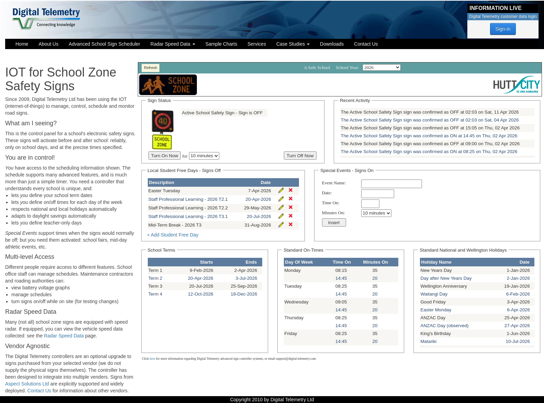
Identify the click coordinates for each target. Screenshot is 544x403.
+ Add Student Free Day (172, 235)
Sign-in (503, 29)
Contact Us (39, 390)
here (152, 358)
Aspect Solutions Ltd (28, 384)
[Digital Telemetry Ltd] (46, 18)
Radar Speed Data (64, 335)
